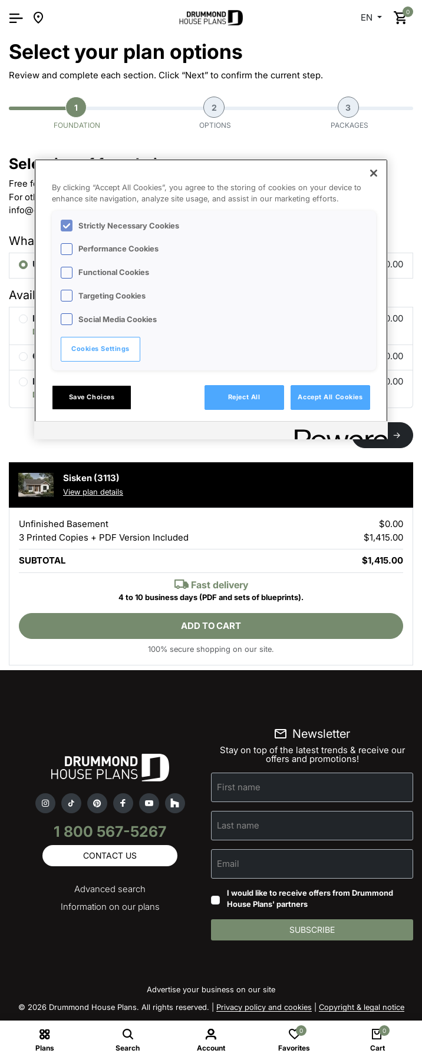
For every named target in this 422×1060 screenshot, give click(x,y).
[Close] (374, 173)
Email (228, 863)
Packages (349, 113)
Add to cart (211, 625)
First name (239, 787)
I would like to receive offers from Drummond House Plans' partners (310, 898)
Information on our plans (110, 906)
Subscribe (312, 930)
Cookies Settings (100, 348)
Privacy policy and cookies (264, 1007)
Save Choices (92, 397)
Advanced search (110, 889)
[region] (211, 299)
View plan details (93, 491)
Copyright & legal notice (361, 1007)
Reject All (244, 397)
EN (368, 17)
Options (215, 113)
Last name (238, 825)
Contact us (110, 855)
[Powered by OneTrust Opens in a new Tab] (337, 432)
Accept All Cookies (330, 397)
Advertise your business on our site (211, 989)
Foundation (77, 113)
